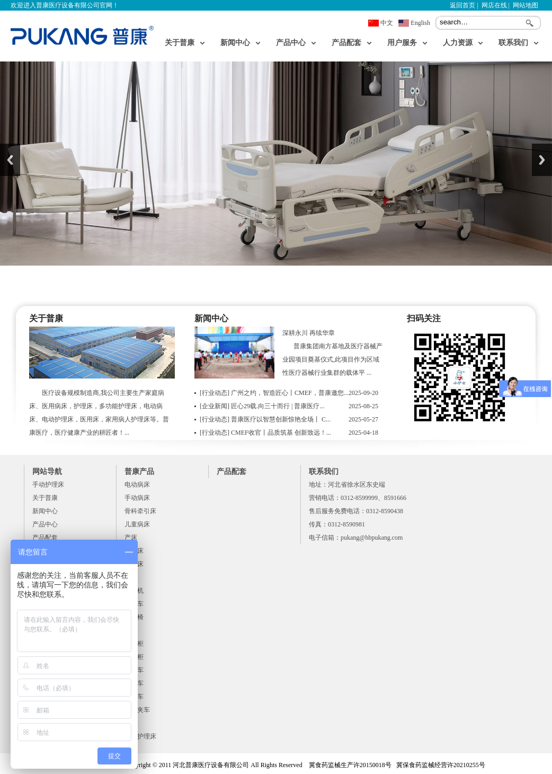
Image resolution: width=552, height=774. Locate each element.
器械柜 (134, 657)
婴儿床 (134, 551)
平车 (130, 577)
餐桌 (130, 630)
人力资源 (458, 43)
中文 (386, 23)
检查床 (134, 564)
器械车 (134, 604)
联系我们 (513, 43)
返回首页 (462, 5)
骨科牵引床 (140, 511)
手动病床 (137, 498)
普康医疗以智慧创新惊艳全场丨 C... (265, 419)
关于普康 (179, 43)
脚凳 (130, 723)
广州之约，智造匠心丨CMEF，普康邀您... (274, 393)
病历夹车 (137, 710)
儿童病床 (137, 524)
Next (542, 160)
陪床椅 (134, 617)
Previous (10, 160)
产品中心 (291, 43)
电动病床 (137, 484)
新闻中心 (235, 43)
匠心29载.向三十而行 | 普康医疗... (262, 406)
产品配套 (346, 43)
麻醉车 (134, 683)
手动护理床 (48, 484)
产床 (130, 537)
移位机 (134, 590)
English (420, 23)
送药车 (134, 696)
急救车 (134, 670)
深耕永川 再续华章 (308, 333)
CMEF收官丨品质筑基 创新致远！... (265, 432)
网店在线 (494, 5)
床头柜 (134, 643)
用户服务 (402, 43)
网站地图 (525, 5)
